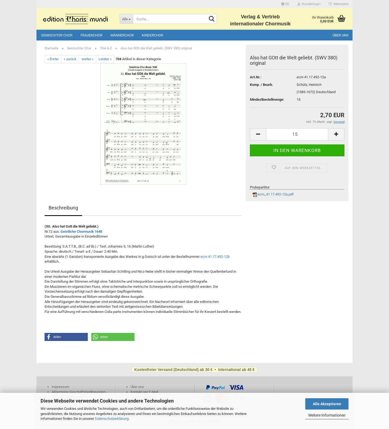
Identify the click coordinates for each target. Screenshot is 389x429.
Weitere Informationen (327, 415)
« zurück (70, 59)
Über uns (340, 35)
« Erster (53, 59)
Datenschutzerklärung (112, 419)
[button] (66, 337)
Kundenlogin (309, 4)
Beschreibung (63, 208)
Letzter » (105, 59)
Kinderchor (152, 35)
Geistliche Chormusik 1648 (81, 231)
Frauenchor (91, 35)
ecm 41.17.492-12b (215, 257)
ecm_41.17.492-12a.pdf (273, 194)
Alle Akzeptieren (327, 404)
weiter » (87, 59)
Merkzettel (338, 4)
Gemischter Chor (56, 35)
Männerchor (122, 35)
